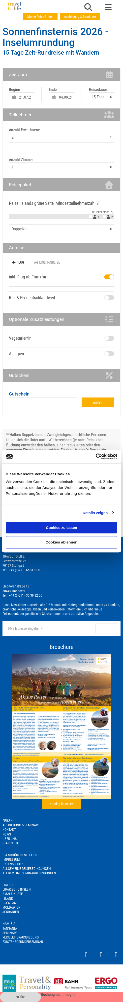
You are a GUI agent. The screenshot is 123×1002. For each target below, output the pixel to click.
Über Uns (9, 839)
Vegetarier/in (20, 338)
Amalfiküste (12, 894)
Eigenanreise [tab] (47, 262)
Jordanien (10, 912)
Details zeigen (95, 513)
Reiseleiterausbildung (20, 937)
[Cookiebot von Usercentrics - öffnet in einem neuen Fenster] (95, 456)
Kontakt (9, 830)
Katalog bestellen (62, 804)
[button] (88, 7)
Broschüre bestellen (19, 855)
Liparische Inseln (16, 889)
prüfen (97, 402)
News (6, 834)
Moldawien (11, 907)
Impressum (11, 859)
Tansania (9, 928)
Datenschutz (12, 864)
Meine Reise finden (40, 17)
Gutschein (19, 394)
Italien (8, 885)
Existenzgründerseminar (22, 942)
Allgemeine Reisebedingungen (26, 869)
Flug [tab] (17, 262)
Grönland (10, 903)
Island (7, 898)
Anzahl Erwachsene (24, 129)
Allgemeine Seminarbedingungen (29, 873)
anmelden (107, 628)
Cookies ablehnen (61, 542)
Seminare (9, 933)
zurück (21, 997)
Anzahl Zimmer (21, 159)
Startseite (10, 843)
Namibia (8, 924)
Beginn (14, 89)
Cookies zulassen (61, 527)
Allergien (16, 353)
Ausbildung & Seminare (80, 17)
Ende (53, 89)
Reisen (7, 821)
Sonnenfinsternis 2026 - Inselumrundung (55, 37)
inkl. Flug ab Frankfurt (28, 276)
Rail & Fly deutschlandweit (32, 297)
